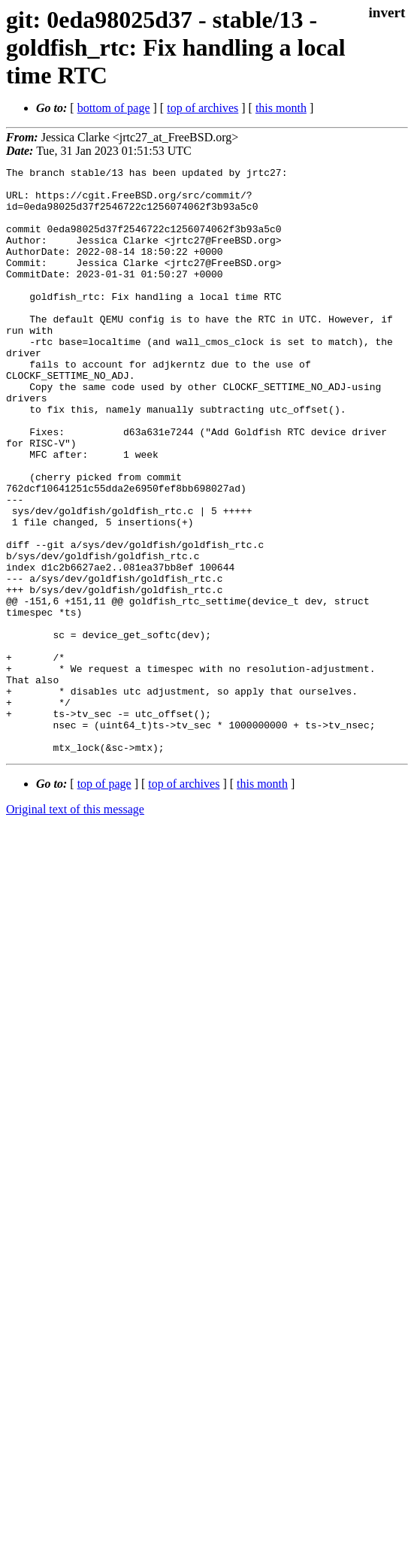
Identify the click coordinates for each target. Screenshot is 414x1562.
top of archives (202, 107)
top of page (104, 901)
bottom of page (113, 107)
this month (281, 107)
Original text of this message (75, 926)
